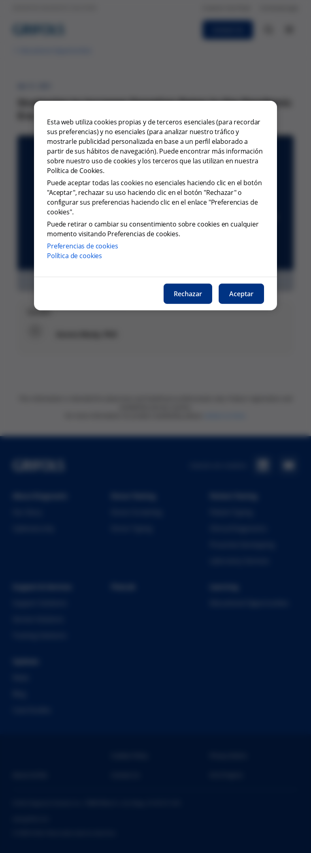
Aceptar (241, 293)
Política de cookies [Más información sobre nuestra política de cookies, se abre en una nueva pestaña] (74, 255)
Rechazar (188, 293)
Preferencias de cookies (82, 246)
